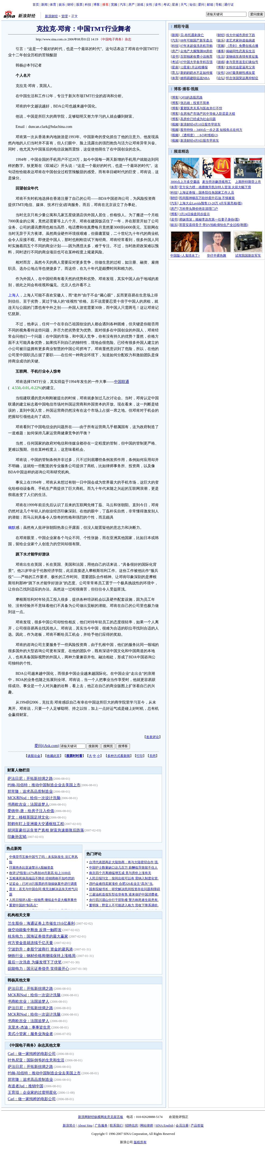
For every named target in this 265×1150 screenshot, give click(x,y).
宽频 (114, 4)
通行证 (229, 4)
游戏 (140, 4)
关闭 (152, 756)
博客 (96, 4)
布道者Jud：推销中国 (25, 1086)
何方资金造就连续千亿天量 (30, 943)
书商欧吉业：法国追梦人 (28, 804)
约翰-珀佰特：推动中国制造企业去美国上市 (44, 785)
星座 (175, 4)
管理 (64, 16)
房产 (131, 4)
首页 (36, 4)
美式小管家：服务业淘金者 (30, 1034)
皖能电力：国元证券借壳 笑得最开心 (38, 969)
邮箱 (210, 4)
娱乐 (62, 4)
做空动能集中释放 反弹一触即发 (35, 930)
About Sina (85, 1125)
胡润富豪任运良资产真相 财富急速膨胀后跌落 (46, 830)
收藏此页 (53, 756)
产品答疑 (197, 1125)
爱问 (201, 4)
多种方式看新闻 (118, 756)
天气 (184, 4)
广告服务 (101, 1125)
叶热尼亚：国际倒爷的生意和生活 (36, 1060)
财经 (70, 4)
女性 (149, 4)
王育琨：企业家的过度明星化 (32, 1092)
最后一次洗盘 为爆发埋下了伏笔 (35, 962)
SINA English (164, 1125)
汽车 (123, 4)
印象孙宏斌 (17, 837)
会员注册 (182, 1125)
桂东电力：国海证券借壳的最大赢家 (38, 936)
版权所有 (140, 1142)
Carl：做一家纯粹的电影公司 (32, 1054)
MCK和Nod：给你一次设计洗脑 (34, 798)
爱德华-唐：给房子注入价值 (31, 811)
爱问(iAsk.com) (46, 746)
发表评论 (152, 737)
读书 (157, 4)
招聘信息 (131, 1125)
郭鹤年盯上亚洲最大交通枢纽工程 (36, 824)
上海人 (13, 295)
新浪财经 (51, 16)
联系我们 (116, 1125)
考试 (166, 4)
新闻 (44, 4)
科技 (88, 4)
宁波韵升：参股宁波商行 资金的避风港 (40, 949)
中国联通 (121, 382)
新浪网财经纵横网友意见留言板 (100, 1117)
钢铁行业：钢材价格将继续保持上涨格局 (42, 956)
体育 (53, 4)
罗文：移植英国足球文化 (28, 817)
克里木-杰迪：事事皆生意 (29, 1027)
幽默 (12, 528)
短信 (192, 4)
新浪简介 (69, 1125)
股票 (79, 4)
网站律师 (146, 1125)
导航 (218, 4)
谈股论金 (33, 756)
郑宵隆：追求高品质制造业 (30, 791)
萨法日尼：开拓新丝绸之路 (30, 779)
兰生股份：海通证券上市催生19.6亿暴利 (41, 923)
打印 (139, 756)
